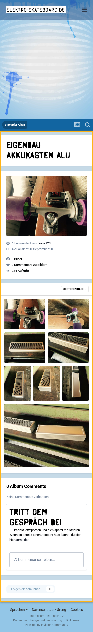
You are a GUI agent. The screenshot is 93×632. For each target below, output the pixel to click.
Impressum (37, 616)
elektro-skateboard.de (36, 10)
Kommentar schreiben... (34, 560)
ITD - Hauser (71, 620)
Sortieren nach (74, 289)
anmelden (22, 540)
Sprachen (19, 610)
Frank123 (44, 243)
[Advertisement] (46, 69)
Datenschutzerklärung (49, 610)
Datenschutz (55, 616)
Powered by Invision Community (46, 625)
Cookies (77, 610)
